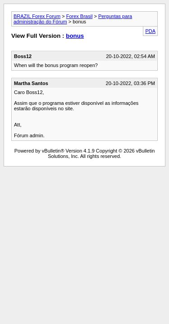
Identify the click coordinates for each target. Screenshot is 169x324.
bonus (75, 35)
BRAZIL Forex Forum (37, 16)
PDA (150, 31)
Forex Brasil (79, 16)
